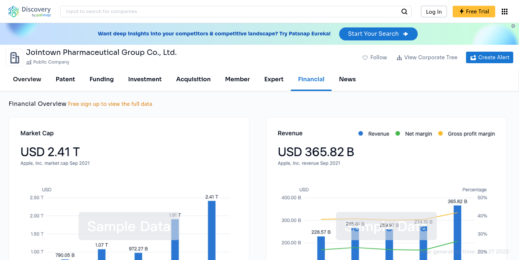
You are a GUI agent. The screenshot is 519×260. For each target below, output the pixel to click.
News (347, 79)
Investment (145, 79)
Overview (27, 79)
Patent (65, 79)
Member (237, 79)
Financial (311, 79)
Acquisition (193, 79)
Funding (101, 79)
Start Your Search (378, 34)
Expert (274, 79)
